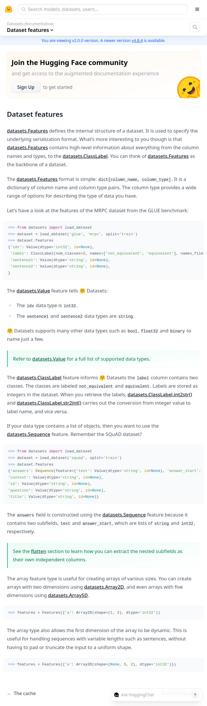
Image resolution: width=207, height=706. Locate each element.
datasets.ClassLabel (85, 156)
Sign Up (25, 87)
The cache (21, 693)
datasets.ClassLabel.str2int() (49, 402)
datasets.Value (33, 290)
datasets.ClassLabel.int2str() (160, 394)
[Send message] (195, 694)
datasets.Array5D (68, 595)
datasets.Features (27, 130)
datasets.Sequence (28, 434)
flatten (38, 551)
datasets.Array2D (104, 586)
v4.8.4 (137, 40)
